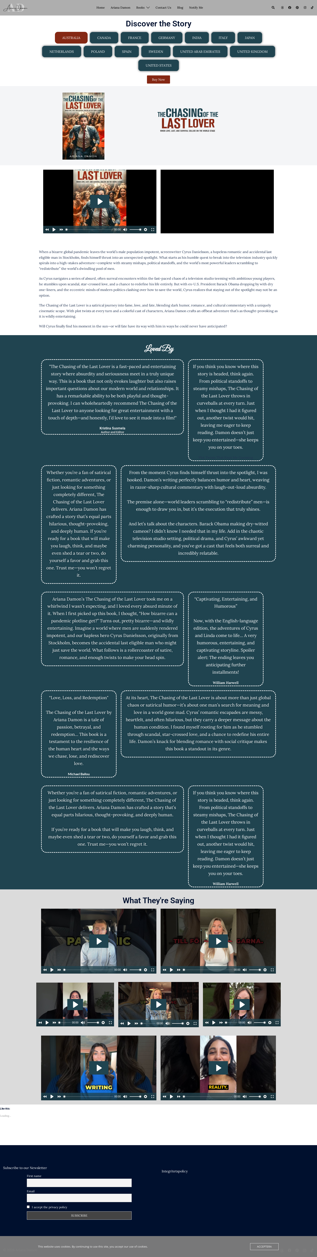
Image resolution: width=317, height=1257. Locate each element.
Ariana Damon (120, 7)
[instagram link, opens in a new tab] (304, 7)
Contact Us (163, 7)
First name (34, 1176)
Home (100, 7)
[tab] (71, 38)
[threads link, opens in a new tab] (282, 7)
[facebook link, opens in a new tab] (289, 7)
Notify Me (196, 7)
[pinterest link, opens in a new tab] (297, 7)
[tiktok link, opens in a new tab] (312, 7)
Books (140, 7)
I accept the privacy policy (47, 1207)
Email (31, 1191)
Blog (180, 7)
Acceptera (264, 1246)
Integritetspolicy (175, 1171)
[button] (273, 8)
